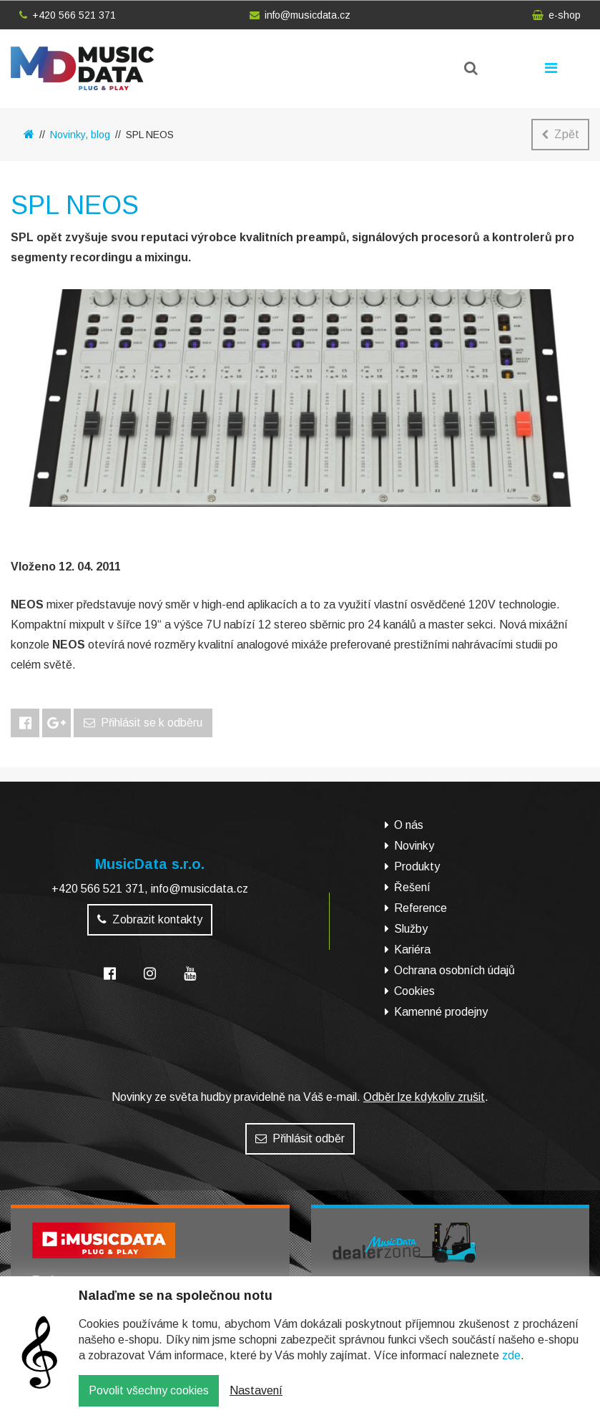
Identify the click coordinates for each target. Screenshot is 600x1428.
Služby (411, 929)
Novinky (414, 846)
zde (511, 1366)
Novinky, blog (80, 134)
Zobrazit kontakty (149, 919)
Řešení (412, 887)
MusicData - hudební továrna (82, 68)
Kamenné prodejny (441, 1012)
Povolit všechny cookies (149, 1401)
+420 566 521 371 (67, 15)
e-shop (556, 15)
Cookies (414, 991)
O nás (408, 825)
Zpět (560, 134)
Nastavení (256, 1401)
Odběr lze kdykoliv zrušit (424, 1097)
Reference (420, 908)
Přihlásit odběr (300, 1138)
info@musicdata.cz (300, 15)
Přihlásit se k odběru (143, 723)
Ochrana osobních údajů (454, 970)
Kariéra (412, 949)
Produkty (417, 866)
